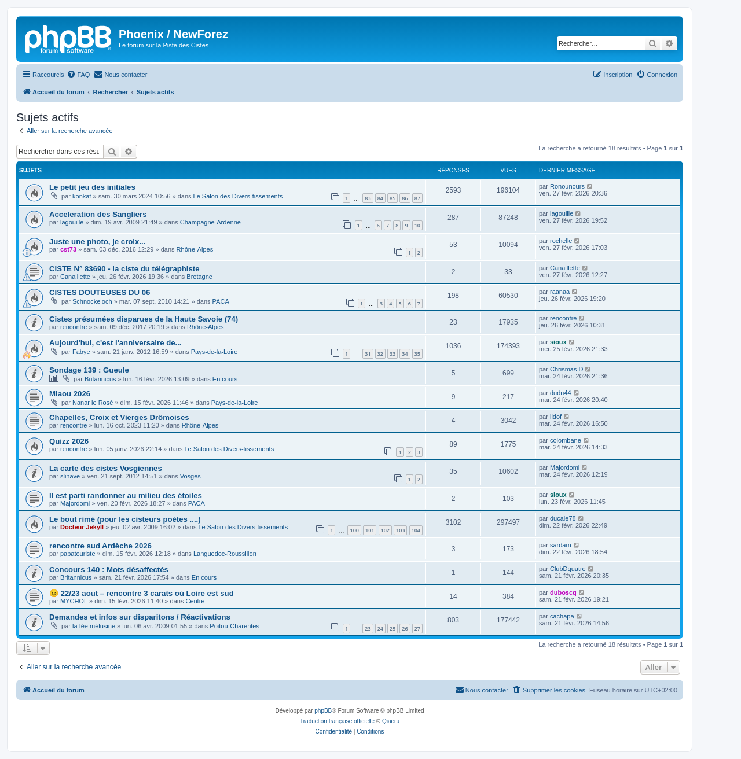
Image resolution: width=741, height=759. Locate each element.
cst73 (68, 249)
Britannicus (100, 378)
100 (354, 530)
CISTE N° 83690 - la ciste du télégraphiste (124, 268)
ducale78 (563, 518)
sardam (560, 544)
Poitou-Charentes (234, 625)
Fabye (81, 351)
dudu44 (560, 392)
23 (367, 628)
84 (380, 198)
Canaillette (75, 276)
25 (392, 628)
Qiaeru (390, 721)
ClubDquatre (568, 568)
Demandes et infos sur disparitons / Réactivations (139, 617)
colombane (565, 440)
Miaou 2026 (69, 393)
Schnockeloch (92, 301)
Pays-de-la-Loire (214, 351)
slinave (70, 476)
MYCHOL (73, 601)
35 (417, 354)
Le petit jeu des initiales (92, 187)
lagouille (71, 222)
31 (367, 354)
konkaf (81, 196)
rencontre (73, 326)
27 (417, 628)
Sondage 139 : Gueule (89, 370)
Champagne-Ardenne (210, 222)
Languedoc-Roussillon (224, 553)
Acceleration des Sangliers (98, 214)
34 (405, 354)
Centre (194, 601)
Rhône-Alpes (195, 249)
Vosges (190, 476)
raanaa (560, 291)
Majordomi (564, 467)
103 (400, 530)
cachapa (562, 616)
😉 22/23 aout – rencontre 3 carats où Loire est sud (141, 593)
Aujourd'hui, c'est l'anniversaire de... (115, 342)
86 (405, 198)
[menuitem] (78, 75)
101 (369, 530)
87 (417, 198)
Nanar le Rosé (92, 402)
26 (405, 628)
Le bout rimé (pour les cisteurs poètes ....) (125, 519)
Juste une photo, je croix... (97, 241)
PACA (220, 301)
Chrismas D (566, 369)
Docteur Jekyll (82, 527)
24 (380, 628)
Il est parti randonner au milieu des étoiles (125, 495)
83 (367, 198)
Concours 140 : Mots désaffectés (108, 569)
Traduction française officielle (337, 721)
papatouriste (78, 553)
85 (392, 198)
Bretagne (199, 276)
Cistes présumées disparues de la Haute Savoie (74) (143, 319)
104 (416, 530)
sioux (558, 341)
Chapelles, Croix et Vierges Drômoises (119, 417)
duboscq (563, 592)
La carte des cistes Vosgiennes (105, 468)
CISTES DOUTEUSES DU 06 (99, 292)
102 (385, 530)
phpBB (323, 711)
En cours (224, 378)
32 (380, 354)
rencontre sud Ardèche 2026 (100, 545)
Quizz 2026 (69, 441)
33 (392, 354)
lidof (556, 416)
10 (417, 225)
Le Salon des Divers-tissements (238, 196)
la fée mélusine (93, 625)
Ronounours (567, 186)
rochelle (561, 240)
